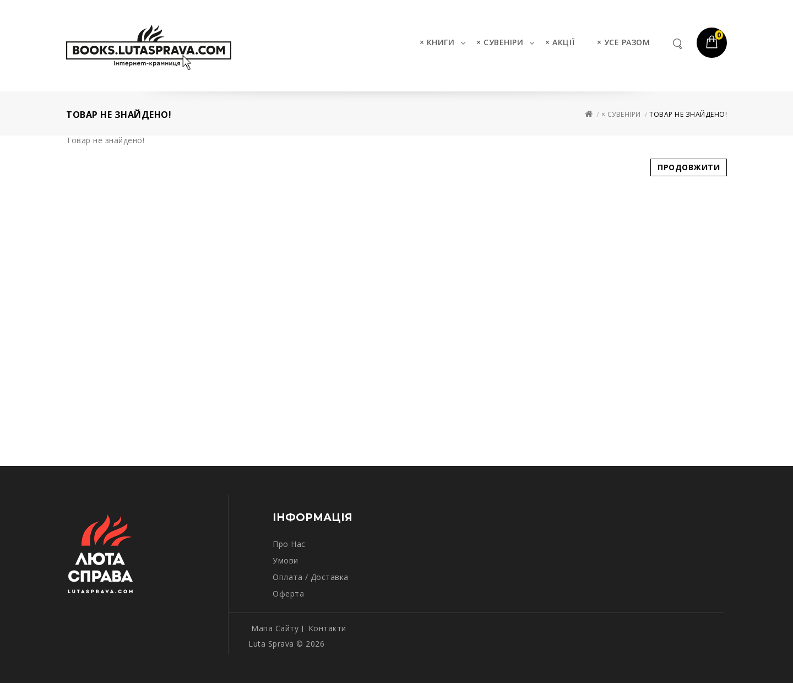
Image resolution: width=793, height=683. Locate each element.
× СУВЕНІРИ (499, 42)
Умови (285, 560)
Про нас (289, 544)
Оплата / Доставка (311, 577)
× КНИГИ (437, 42)
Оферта (288, 593)
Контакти (327, 628)
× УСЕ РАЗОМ (623, 42)
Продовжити (689, 167)
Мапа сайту (274, 628)
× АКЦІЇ (560, 42)
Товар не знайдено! (688, 114)
